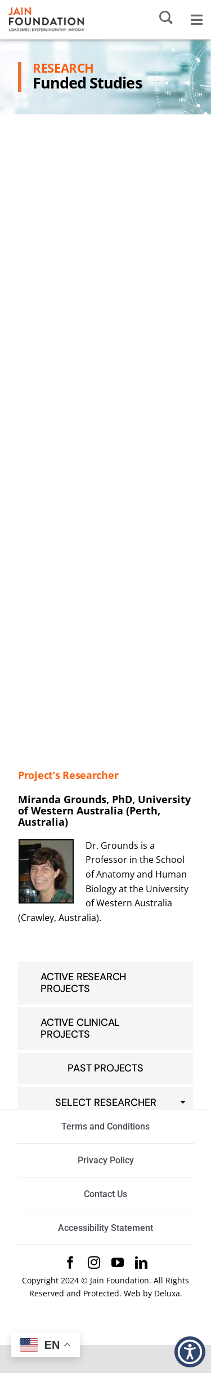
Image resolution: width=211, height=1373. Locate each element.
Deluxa (167, 1293)
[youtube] (117, 1262)
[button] (189, 1351)
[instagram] (94, 1262)
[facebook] (70, 1262)
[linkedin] (141, 1262)
